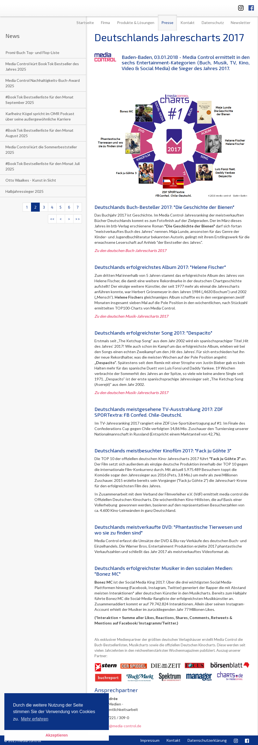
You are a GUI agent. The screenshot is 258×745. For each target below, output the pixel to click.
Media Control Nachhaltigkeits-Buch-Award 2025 (42, 83)
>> (77, 219)
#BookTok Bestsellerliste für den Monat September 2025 (39, 100)
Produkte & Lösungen (135, 22)
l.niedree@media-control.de (117, 725)
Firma (105, 22)
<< (52, 219)
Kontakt (187, 22)
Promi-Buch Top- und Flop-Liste (32, 52)
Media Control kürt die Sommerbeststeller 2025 (41, 150)
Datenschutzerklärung (207, 740)
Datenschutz (213, 22)
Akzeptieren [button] (56, 735)
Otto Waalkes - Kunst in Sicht (30, 180)
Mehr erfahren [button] (34, 719)
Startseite (85, 22)
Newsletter (240, 22)
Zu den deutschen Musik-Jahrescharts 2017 (131, 316)
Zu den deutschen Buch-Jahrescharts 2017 (130, 250)
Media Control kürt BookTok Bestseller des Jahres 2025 (42, 66)
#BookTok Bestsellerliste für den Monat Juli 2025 (42, 166)
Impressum (149, 740)
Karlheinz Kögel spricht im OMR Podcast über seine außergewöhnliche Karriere (39, 116)
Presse (167, 22)
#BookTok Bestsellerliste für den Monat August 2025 (39, 133)
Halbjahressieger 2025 (24, 191)
